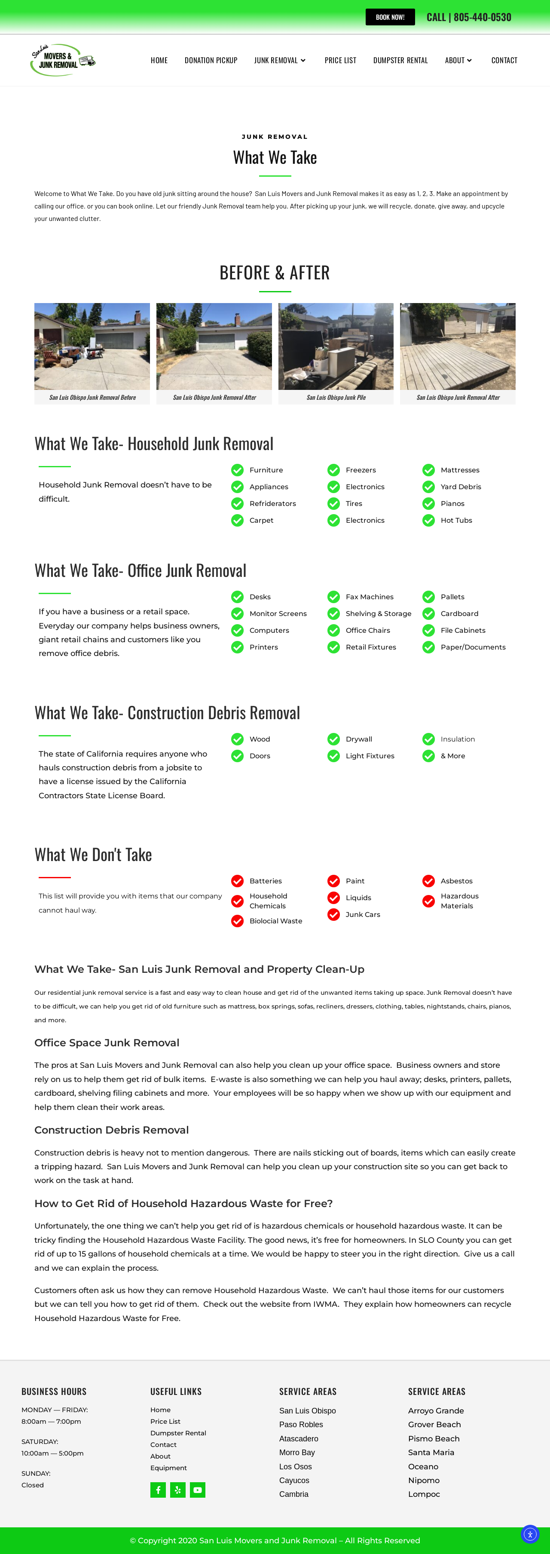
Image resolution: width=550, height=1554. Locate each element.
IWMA (325, 1304)
